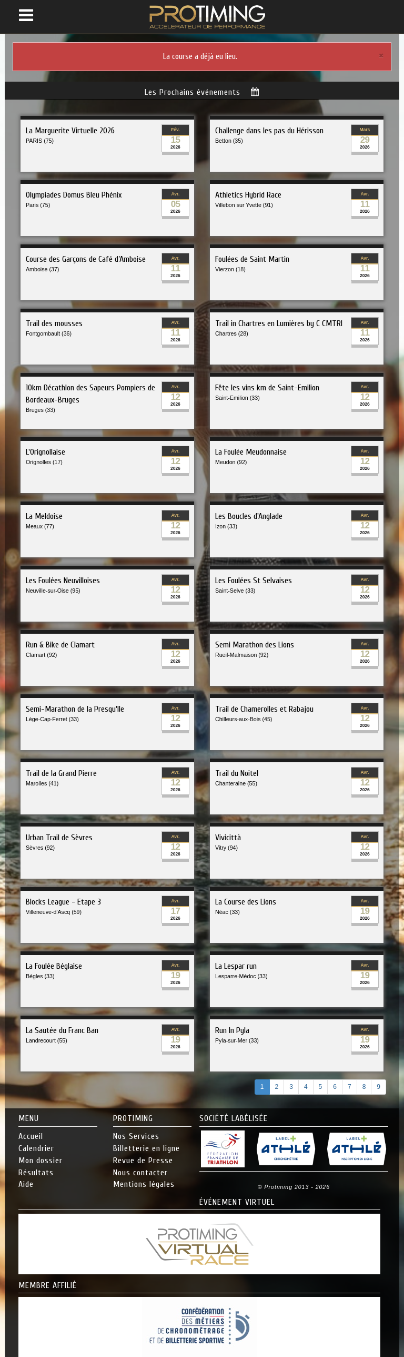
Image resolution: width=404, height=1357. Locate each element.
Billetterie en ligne (146, 1148)
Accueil (30, 1136)
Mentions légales (144, 1184)
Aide (26, 1184)
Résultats (36, 1172)
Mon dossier (40, 1160)
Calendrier (36, 1148)
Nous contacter (140, 1172)
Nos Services (136, 1136)
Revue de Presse (143, 1160)
